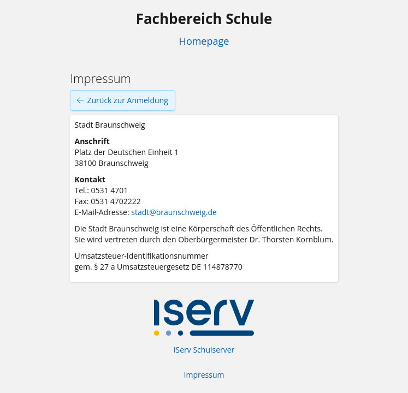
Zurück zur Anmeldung (122, 100)
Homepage (204, 40)
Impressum (204, 375)
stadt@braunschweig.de (174, 212)
